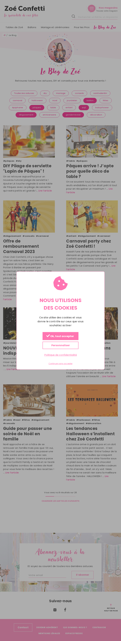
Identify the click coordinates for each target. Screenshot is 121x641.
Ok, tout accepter (60, 336)
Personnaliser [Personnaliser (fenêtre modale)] (60, 345)
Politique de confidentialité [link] (60, 355)
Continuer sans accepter (60, 364)
